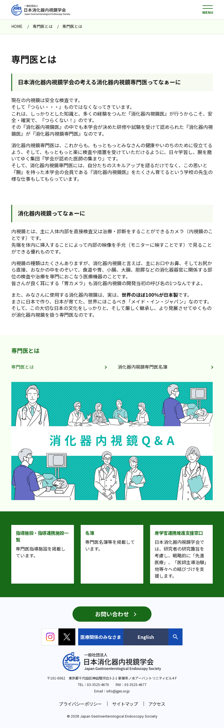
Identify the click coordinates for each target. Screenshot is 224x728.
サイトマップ (125, 703)
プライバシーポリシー (80, 703)
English (146, 637)
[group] (112, 441)
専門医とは (25, 350)
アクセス (156, 703)
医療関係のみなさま (100, 637)
